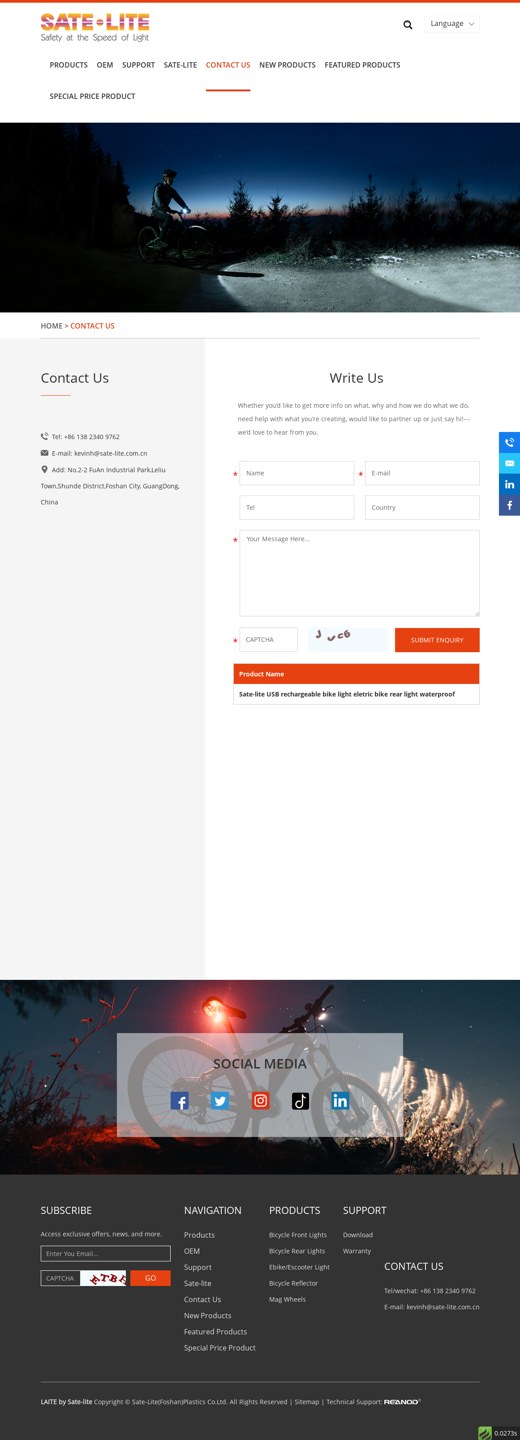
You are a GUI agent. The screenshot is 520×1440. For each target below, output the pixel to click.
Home (52, 324)
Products (69, 63)
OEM (105, 63)
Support (138, 63)
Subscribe (66, 1207)
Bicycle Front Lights (298, 1232)
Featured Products (362, 63)
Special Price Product (92, 95)
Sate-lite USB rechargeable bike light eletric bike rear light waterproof (347, 692)
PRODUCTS (294, 1207)
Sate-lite (180, 63)
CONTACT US (413, 1263)
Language (447, 23)
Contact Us (228, 63)
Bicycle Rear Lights (297, 1248)
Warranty (357, 1248)
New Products (287, 63)
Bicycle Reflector (293, 1281)
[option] (260, 216)
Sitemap (307, 1399)
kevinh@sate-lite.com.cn (110, 451)
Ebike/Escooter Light (299, 1265)
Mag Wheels (287, 1297)
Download (358, 1232)
